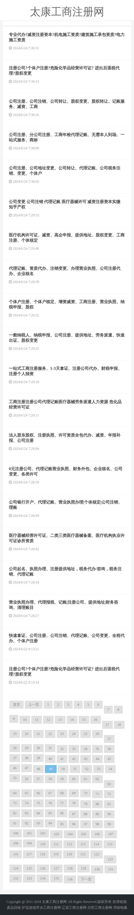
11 (36, 720)
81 (109, 804)
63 (109, 784)
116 (15, 854)
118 (42, 854)
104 (70, 834)
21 (38, 734)
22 (50, 734)
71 (97, 794)
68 (62, 793)
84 (38, 813)
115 (109, 844)
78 (74, 803)
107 (110, 834)
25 (85, 734)
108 (15, 843)
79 (85, 804)
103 (56, 834)
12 (48, 720)
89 (97, 814)
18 (119, 725)
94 (50, 823)
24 (74, 734)
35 (97, 749)
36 (109, 749)
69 (74, 793)
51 (75, 769)
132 (15, 878)
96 (74, 824)
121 (83, 854)
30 (38, 748)
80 (97, 804)
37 (15, 758)
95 (62, 824)
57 (38, 779)
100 (15, 833)
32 (62, 749)
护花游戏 (29, 908)
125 (29, 868)
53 (98, 769)
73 (15, 803)
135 (56, 878)
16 (95, 720)
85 (50, 813)
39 (38, 758)
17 (107, 725)
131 (110, 869)
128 (70, 868)
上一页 (33, 704)
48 (38, 769)
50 (63, 769)
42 (74, 759)
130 (97, 869)
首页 (16, 704)
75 (38, 803)
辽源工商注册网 (74, 908)
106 (97, 834)
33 (74, 749)
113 (83, 844)
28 (15, 748)
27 (109, 739)
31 (50, 748)
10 (25, 720)
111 (56, 844)
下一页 (86, 879)
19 (15, 734)
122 (96, 854)
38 (26, 758)
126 (42, 868)
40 (50, 759)
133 (29, 878)
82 (15, 813)
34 (85, 749)
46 (15, 768)
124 (15, 868)
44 (97, 759)
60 (74, 779)
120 (69, 854)
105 (83, 834)
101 (29, 833)
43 (85, 759)
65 (26, 793)
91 (15, 823)
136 (70, 879)
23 (62, 734)
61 (85, 779)
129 (83, 868)
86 (62, 813)
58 (50, 779)
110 (42, 844)
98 (97, 824)
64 (15, 793)
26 (97, 734)
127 (56, 868)
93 (38, 823)
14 (72, 720)
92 (26, 823)
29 (26, 748)
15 (84, 720)
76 (50, 803)
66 (38, 793)
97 (85, 824)
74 (26, 803)
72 (109, 794)
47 (26, 768)
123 (110, 859)
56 (26, 779)
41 (62, 759)
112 (69, 844)
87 (74, 814)
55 (15, 778)
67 (50, 793)
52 (87, 769)
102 (42, 833)
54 (110, 769)
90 (109, 814)
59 (62, 779)
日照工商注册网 (99, 908)
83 (26, 813)
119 (56, 854)
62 (97, 779)
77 (62, 803)
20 (26, 734)
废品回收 (14, 908)
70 (85, 793)
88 (85, 814)
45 (109, 759)
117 (29, 854)
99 (109, 824)
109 (29, 843)
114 (96, 844)
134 (42, 878)
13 (60, 720)
